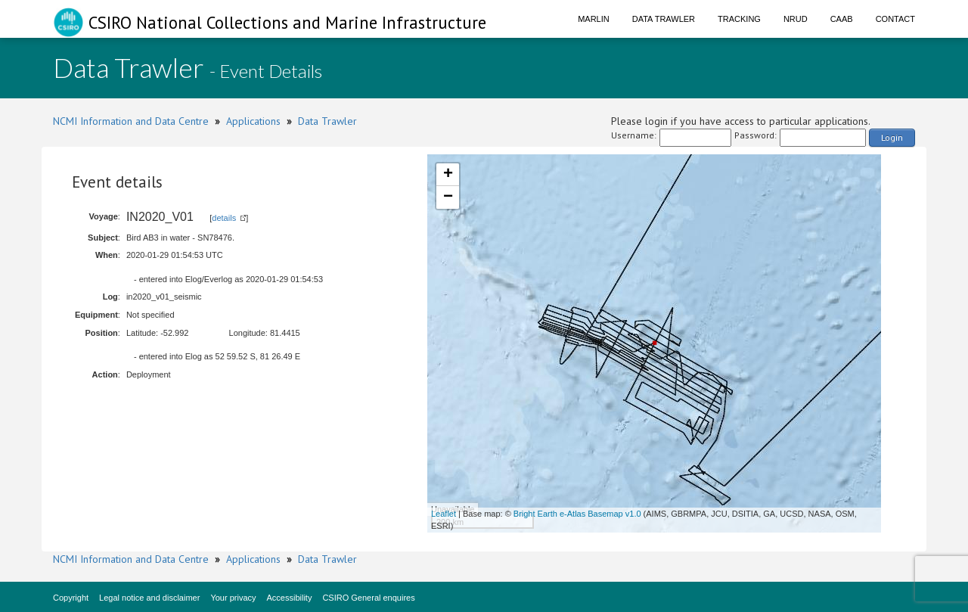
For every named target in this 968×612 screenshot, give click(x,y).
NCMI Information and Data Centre (131, 121)
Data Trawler (663, 18)
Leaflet (443, 513)
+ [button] (448, 174)
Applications (253, 121)
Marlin (594, 18)
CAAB (841, 18)
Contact (895, 18)
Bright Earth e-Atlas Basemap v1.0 (577, 513)
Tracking (739, 18)
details (224, 217)
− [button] (448, 197)
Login (892, 137)
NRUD (795, 18)
